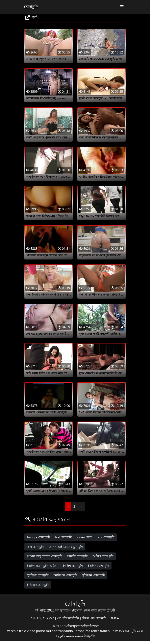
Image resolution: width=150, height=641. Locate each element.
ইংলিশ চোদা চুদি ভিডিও (42, 566)
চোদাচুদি (31, 7)
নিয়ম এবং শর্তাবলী (94, 618)
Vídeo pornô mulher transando (50, 631)
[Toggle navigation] (121, 7)
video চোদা (84, 537)
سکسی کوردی (64, 635)
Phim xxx (117, 631)
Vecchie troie (16, 631)
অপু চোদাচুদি (35, 547)
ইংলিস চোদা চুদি (98, 566)
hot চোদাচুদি (63, 537)
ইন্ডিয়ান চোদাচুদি (38, 585)
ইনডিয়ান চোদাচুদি (65, 575)
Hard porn (59, 626)
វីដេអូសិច (89, 635)
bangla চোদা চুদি (38, 537)
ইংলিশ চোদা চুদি (103, 556)
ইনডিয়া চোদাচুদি (37, 575)
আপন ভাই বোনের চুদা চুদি (66, 547)
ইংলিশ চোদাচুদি (73, 566)
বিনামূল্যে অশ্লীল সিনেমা (82, 626)
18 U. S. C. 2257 (43, 618)
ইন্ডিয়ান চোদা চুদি (93, 575)
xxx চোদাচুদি (105, 537)
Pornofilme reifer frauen (92, 631)
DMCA (114, 618)
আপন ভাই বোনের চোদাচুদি (44, 556)
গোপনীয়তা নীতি (68, 618)
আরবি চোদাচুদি (77, 556)
